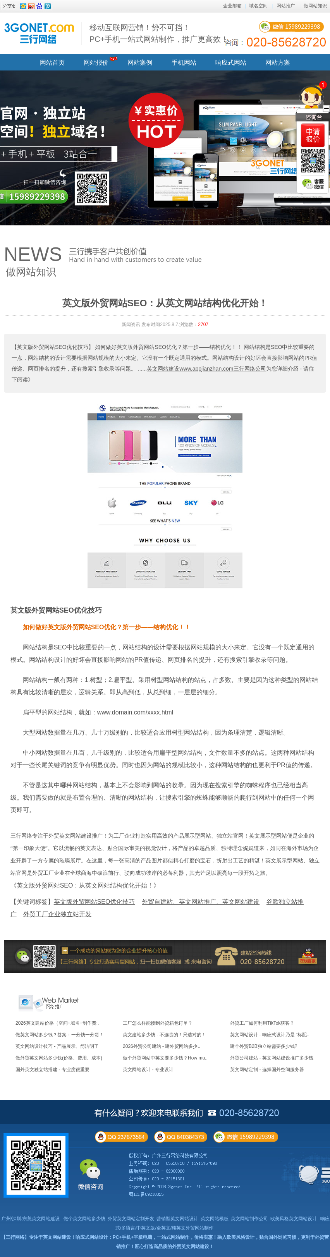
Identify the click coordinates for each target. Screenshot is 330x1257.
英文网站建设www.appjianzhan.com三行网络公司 (206, 369)
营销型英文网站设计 (177, 1218)
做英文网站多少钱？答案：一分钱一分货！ (59, 1034)
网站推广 (286, 6)
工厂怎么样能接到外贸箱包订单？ (157, 1023)
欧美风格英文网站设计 (293, 1218)
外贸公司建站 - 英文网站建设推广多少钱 (271, 1058)
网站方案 (277, 62)
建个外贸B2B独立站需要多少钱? (263, 1046)
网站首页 (52, 62)
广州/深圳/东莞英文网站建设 (31, 1218)
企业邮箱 (232, 6)
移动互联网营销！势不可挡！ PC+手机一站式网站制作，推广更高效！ (159, 33)
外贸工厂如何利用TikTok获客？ (262, 1023)
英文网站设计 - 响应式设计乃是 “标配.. (269, 1034)
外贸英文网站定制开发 (131, 1218)
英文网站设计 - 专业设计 (148, 1069)
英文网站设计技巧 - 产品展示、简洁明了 (57, 1046)
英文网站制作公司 (249, 1218)
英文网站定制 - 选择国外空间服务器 (267, 1069)
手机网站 (184, 62)
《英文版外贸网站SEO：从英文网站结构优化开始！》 (85, 885)
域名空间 (258, 6)
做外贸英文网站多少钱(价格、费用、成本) (58, 1058)
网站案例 (139, 62)
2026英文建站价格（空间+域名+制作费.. (57, 1023)
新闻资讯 (131, 324)
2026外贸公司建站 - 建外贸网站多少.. (161, 1046)
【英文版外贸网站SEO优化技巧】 (53, 347)
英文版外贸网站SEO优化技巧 (56, 610)
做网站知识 (315, 6)
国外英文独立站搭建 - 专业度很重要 (52, 1069)
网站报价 (96, 62)
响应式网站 (230, 62)
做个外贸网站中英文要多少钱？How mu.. (165, 1058)
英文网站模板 (215, 1218)
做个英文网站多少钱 (84, 1218)
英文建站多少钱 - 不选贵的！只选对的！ (164, 1034)
